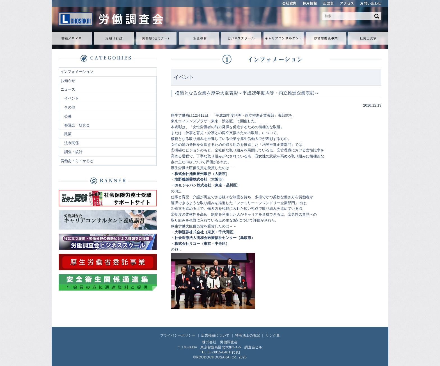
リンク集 (273, 335)
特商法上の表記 (247, 335)
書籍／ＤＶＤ (71, 38)
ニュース (68, 89)
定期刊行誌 (114, 38)
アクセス (347, 3)
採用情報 (310, 3)
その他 (69, 107)
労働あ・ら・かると (77, 161)
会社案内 (289, 3)
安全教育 (200, 38)
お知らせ (68, 81)
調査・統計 (73, 152)
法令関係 (71, 143)
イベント (71, 98)
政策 (68, 134)
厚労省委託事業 (326, 38)
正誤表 (328, 3)
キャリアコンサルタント (283, 38)
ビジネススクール (241, 38)
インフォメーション (76, 72)
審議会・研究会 (77, 125)
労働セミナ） (156, 38)
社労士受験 (368, 38)
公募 (68, 116)
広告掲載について (215, 335)
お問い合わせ (370, 3)
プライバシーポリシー (178, 335)
